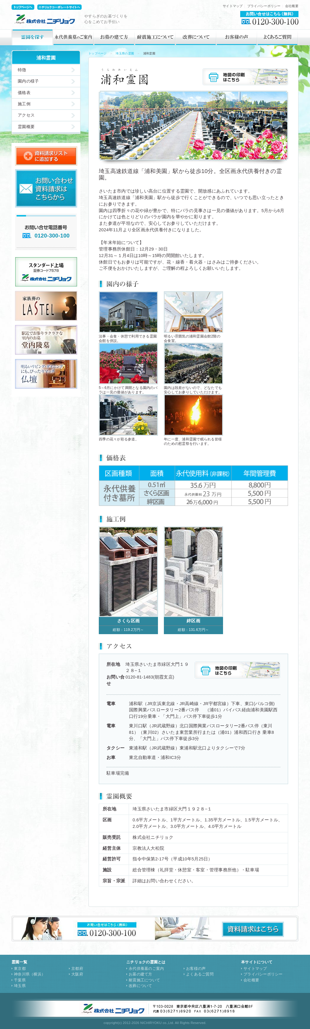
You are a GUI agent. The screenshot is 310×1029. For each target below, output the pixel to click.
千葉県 (20, 980)
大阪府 (77, 974)
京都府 (77, 968)
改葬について (195, 37)
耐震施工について (155, 37)
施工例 (24, 104)
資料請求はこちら (253, 929)
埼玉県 (20, 985)
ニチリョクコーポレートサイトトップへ (59, 7)
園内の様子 (28, 81)
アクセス (26, 115)
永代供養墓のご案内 (73, 37)
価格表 (24, 93)
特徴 (22, 70)
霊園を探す (32, 37)
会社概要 (291, 6)
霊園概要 (26, 127)
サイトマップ (233, 6)
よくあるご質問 (277, 37)
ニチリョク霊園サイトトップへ (23, 7)
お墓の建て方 (114, 37)
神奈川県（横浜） (29, 974)
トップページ (97, 53)
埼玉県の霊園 (125, 53)
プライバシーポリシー (264, 6)
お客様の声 (236, 37)
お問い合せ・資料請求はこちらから (46, 188)
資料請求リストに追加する (46, 156)
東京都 (20, 968)
